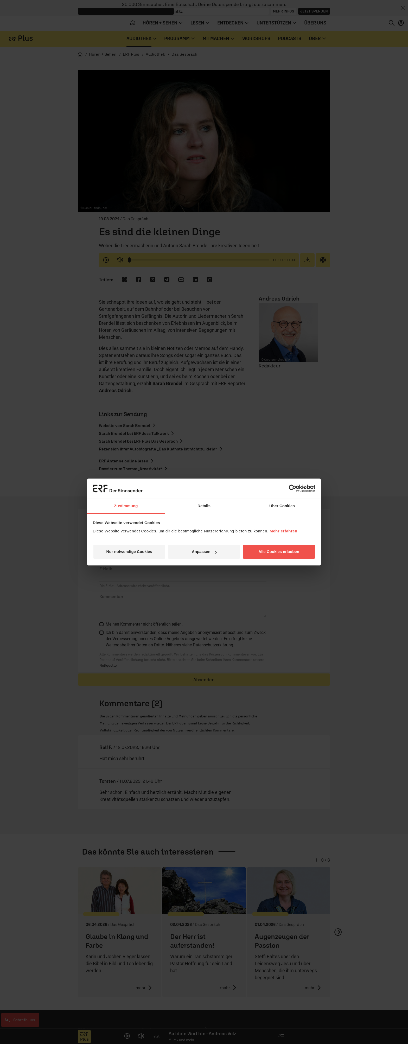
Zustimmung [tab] (126, 506)
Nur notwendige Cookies (129, 551)
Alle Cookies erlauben (278, 551)
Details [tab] (204, 506)
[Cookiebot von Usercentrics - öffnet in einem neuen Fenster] (292, 488)
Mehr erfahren (283, 531)
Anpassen (204, 551)
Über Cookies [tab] (282, 506)
